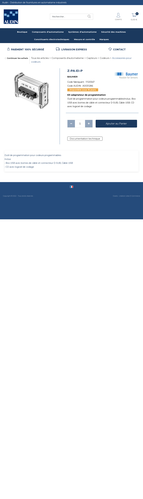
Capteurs (92, 58)
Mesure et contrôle (84, 39)
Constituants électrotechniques (51, 39)
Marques (104, 39)
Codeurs (104, 58)
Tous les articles (40, 58)
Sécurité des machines (113, 32)
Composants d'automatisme (48, 32)
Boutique (22, 32)
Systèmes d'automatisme (82, 32)
